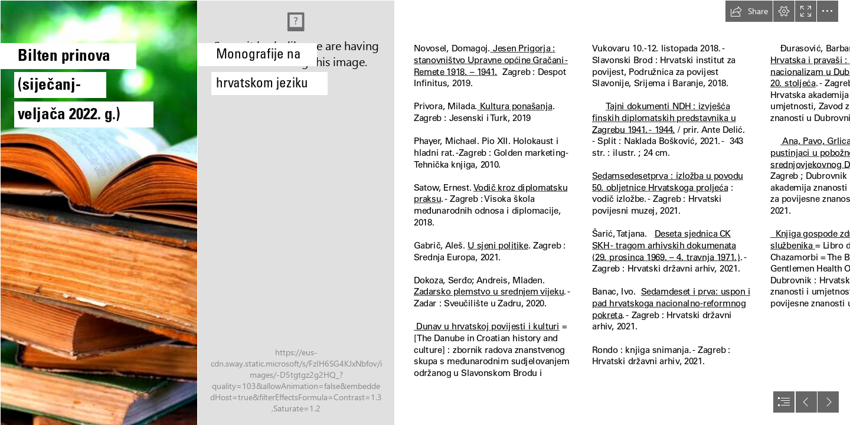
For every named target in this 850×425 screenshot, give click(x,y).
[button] (749, 11)
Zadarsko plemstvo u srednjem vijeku (489, 291)
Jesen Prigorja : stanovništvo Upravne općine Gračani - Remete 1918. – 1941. (491, 60)
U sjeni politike (498, 245)
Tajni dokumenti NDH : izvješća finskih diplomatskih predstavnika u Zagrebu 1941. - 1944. (663, 118)
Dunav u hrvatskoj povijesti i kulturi (487, 326)
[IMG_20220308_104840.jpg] (295, 212)
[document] (425, 212)
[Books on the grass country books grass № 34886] (98, 212)
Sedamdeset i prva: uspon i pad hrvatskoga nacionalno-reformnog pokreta (671, 303)
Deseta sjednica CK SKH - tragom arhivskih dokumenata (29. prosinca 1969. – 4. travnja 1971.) (666, 245)
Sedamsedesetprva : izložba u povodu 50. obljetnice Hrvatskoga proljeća (667, 182)
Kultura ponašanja (515, 106)
